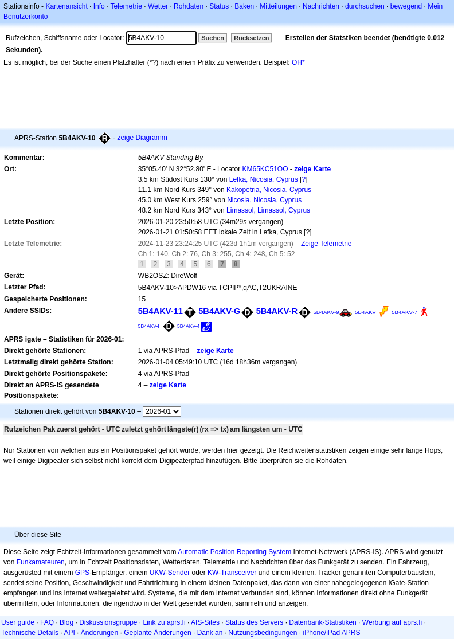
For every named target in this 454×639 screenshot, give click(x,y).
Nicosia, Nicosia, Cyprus (264, 200)
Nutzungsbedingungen (262, 633)
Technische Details (29, 633)
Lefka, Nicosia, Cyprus (263, 179)
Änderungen (99, 633)
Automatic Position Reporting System (234, 552)
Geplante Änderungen (157, 633)
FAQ (47, 622)
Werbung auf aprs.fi (392, 622)
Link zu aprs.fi (164, 622)
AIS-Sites (205, 622)
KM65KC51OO (265, 169)
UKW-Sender (170, 573)
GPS (82, 573)
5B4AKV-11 (160, 311)
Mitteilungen (278, 6)
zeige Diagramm (142, 138)
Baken (244, 6)
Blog (66, 622)
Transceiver (238, 573)
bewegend (406, 6)
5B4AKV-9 (326, 312)
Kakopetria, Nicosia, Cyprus (268, 190)
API (69, 633)
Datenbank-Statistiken (322, 622)
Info (99, 6)
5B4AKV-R (277, 311)
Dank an (210, 633)
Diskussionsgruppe (108, 622)
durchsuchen (365, 6)
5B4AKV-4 (188, 326)
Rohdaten (188, 6)
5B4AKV (365, 312)
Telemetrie (126, 6)
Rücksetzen (251, 37)
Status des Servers (254, 622)
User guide (17, 622)
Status (219, 6)
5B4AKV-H (150, 326)
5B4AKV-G (219, 311)
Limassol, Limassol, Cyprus (268, 210)
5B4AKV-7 (404, 312)
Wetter (158, 6)
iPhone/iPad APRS (331, 633)
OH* (298, 62)
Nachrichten (321, 6)
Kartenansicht (66, 6)
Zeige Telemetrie (326, 244)
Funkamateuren (41, 562)
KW (213, 573)
